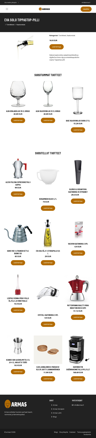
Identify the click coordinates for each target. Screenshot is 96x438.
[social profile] (18, 2)
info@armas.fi (86, 2)
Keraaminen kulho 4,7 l (48, 199)
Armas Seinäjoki (58, 409)
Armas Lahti (57, 413)
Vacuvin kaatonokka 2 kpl (78, 244)
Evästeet (72, 432)
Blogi (55, 417)
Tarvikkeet (10, 25)
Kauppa (86, 9)
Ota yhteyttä (63, 432)
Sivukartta (87, 434)
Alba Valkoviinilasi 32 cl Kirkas (48, 111)
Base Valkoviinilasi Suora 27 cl (78, 120)
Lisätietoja (56, 47)
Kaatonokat (21, 25)
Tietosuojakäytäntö (84, 432)
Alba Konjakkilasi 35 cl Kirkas (18, 111)
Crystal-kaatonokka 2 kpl (48, 315)
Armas (55, 405)
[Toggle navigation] (6, 9)
